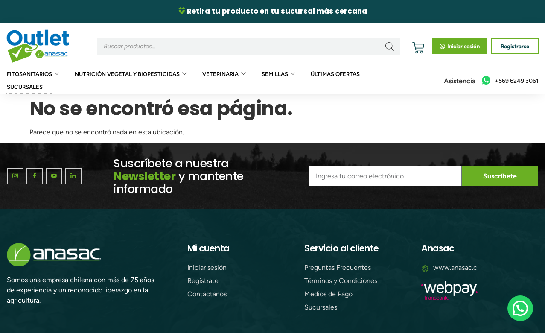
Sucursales (24, 87)
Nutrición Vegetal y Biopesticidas (128, 75)
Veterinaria (220, 75)
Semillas (274, 75)
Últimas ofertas (330, 74)
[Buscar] (389, 46)
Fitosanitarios (32, 75)
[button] (520, 308)
